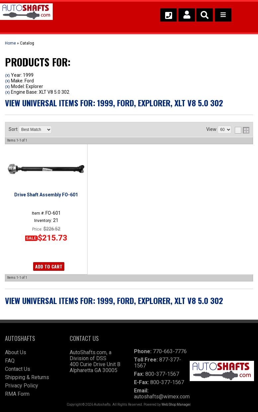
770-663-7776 (170, 351)
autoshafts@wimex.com (162, 396)
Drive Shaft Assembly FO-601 (46, 194)
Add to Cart (48, 266)
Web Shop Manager (175, 404)
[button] (204, 15)
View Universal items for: (114, 103)
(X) (7, 75)
